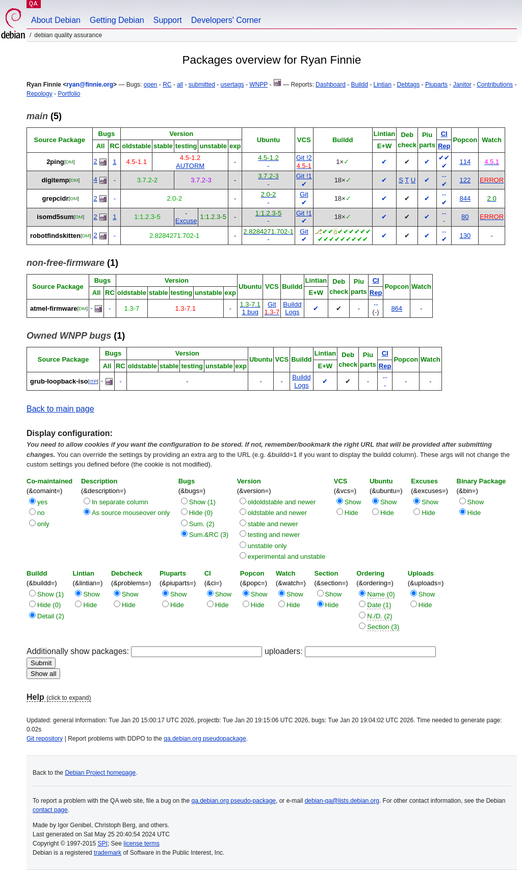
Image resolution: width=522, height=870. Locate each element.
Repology (40, 93)
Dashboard (331, 84)
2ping (55, 162)
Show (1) (202, 502)
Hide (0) (201, 512)
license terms (141, 843)
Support (167, 20)
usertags (232, 84)
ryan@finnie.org (89, 84)
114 (465, 162)
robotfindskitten (55, 235)
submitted (202, 84)
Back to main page (60, 408)
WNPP (258, 84)
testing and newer (274, 534)
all (180, 84)
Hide (351, 512)
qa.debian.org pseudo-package (234, 800)
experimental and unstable (287, 556)
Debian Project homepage (100, 772)
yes (42, 502)
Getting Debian (117, 20)
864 (396, 308)
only (43, 524)
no (40, 512)
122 (465, 180)
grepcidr (55, 198)
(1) (72, 263)
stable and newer (273, 524)
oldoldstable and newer (282, 502)
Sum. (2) (202, 524)
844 (465, 198)
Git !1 (304, 176)
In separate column (120, 502)
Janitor (462, 84)
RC (167, 84)
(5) (44, 116)
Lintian (383, 84)
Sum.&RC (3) (208, 534)
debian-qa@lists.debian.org (342, 800)
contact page (50, 809)
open (151, 84)
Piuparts (436, 84)
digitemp (55, 180)
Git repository (45, 738)
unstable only (267, 546)
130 (465, 235)
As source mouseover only (131, 512)
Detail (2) (50, 616)
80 (464, 217)
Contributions (495, 84)
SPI (103, 843)
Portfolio (69, 93)
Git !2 (304, 157)
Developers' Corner (226, 20)
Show (353, 502)
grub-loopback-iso (59, 381)
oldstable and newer (277, 512)
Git (304, 194)
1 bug (250, 312)
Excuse (186, 221)
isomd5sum (55, 217)
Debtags (408, 84)
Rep (444, 146)
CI (444, 134)
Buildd (359, 84)
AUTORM (190, 166)
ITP (93, 381)
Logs (292, 312)
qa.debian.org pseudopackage (205, 738)
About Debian (56, 20)
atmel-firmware (53, 308)
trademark (107, 852)
